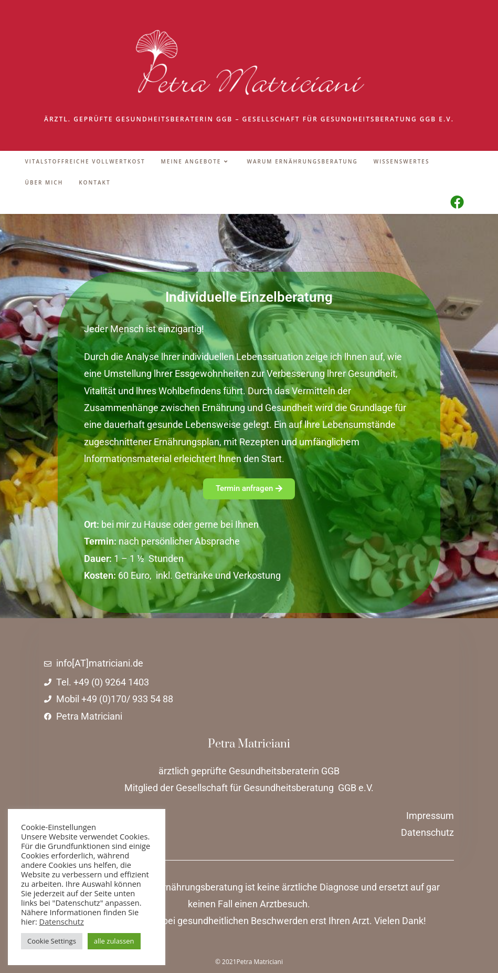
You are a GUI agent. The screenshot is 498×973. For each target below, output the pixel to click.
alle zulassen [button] (114, 941)
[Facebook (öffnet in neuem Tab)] (457, 202)
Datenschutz (61, 921)
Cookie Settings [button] (51, 941)
